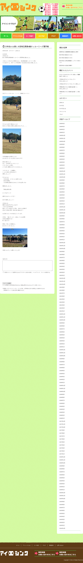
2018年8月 (62, 397)
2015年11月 (62, 495)
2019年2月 (62, 379)
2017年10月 (62, 427)
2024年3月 (62, 198)
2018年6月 (62, 403)
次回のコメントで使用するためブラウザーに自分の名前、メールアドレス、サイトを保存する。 (27, 274)
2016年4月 (62, 480)
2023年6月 (62, 224)
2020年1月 (62, 346)
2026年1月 (62, 132)
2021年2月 (62, 308)
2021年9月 (62, 287)
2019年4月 (62, 373)
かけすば (61, 105)
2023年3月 (62, 233)
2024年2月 (62, 201)
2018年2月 (62, 415)
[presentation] (15, 279)
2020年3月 (62, 340)
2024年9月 (62, 180)
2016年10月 (62, 463)
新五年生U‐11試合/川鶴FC (65, 65)
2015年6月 (62, 510)
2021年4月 (62, 302)
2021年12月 (62, 278)
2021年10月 (62, 284)
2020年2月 (62, 343)
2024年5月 (62, 192)
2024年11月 (62, 174)
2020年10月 (62, 320)
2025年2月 (62, 165)
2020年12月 (62, 314)
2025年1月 (62, 168)
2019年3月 (62, 376)
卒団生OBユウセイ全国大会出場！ (67, 87)
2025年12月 (62, 135)
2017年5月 (62, 442)
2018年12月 (62, 385)
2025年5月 (62, 156)
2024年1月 (62, 203)
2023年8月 (62, 218)
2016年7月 (62, 471)
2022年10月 (62, 248)
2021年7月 (62, 293)
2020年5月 (62, 334)
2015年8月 (62, 504)
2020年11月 (62, 317)
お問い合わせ (60, 545)
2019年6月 (62, 367)
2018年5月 (62, 406)
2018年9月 (62, 394)
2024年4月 (62, 195)
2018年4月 (62, 409)
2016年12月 (62, 457)
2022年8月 (62, 254)
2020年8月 (62, 326)
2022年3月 (62, 269)
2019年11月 (62, 352)
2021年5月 (62, 299)
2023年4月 (62, 230)
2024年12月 (62, 171)
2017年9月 (62, 430)
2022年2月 (62, 272)
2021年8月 (62, 290)
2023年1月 (62, 239)
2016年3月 (62, 483)
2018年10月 (62, 391)
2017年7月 (62, 436)
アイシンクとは (26, 545)
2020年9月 (62, 323)
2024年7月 (62, 186)
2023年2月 (62, 236)
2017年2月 (62, 451)
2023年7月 (62, 221)
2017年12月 (62, 421)
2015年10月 (62, 498)
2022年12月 (62, 242)
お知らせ (17, 50)
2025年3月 (62, 162)
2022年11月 (62, 245)
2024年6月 (62, 189)
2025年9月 (62, 144)
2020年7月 (62, 329)
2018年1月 (62, 418)
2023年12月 (62, 206)
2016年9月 (62, 466)
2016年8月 (62, 468)
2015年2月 (62, 522)
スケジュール (62, 111)
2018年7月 (62, 400)
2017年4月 (62, 445)
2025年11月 (62, 138)
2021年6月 (62, 296)
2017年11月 (62, 424)
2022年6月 (62, 260)
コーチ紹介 (36, 545)
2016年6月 (62, 474)
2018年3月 (62, 412)
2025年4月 (62, 159)
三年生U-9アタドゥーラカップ (66, 79)
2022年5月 (62, 263)
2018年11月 (62, 388)
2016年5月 (62, 477)
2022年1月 (62, 275)
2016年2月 (62, 486)
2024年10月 (62, 177)
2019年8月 (62, 361)
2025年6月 (62, 153)
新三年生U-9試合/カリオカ (65, 54)
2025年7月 (62, 150)
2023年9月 (62, 215)
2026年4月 (62, 123)
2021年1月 (62, 311)
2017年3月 (62, 448)
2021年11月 (62, 281)
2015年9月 (62, 501)
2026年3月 (62, 126)
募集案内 (51, 545)
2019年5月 (62, 370)
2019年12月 (62, 349)
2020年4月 (62, 337)
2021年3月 (62, 305)
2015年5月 (62, 513)
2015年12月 (62, 492)
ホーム (17, 545)
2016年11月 (62, 460)
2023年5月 (62, 227)
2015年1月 (62, 525)
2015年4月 (62, 516)
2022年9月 (62, 251)
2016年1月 (62, 489)
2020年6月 (62, 332)
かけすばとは (62, 108)
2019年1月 (62, 382)
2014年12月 (62, 528)
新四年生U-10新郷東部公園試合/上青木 (68, 51)
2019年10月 (62, 355)
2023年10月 (62, 212)
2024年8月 (62, 183)
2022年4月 (62, 266)
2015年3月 (62, 519)
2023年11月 (62, 209)
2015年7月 (62, 507)
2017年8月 (62, 433)
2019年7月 (62, 364)
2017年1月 (62, 454)
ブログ (61, 114)
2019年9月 (62, 358)
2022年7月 (62, 257)
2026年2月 (62, 129)
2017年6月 (62, 439)
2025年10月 (62, 141)
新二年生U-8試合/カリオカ (65, 57)
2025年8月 (62, 147)
